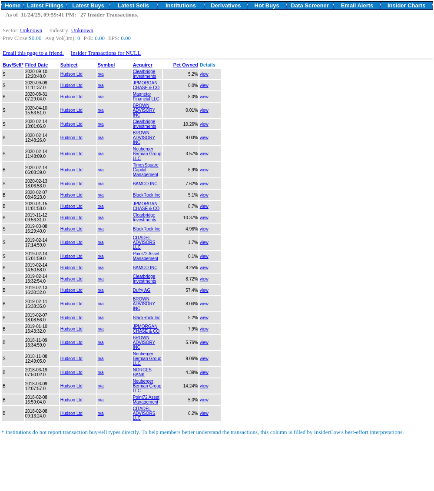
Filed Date (36, 64)
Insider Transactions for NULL (106, 53)
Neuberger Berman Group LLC (147, 154)
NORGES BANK (142, 372)
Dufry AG (142, 290)
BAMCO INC (145, 183)
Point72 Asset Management (146, 256)
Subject (69, 64)
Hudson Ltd (71, 74)
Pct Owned (185, 64)
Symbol (106, 64)
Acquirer (142, 64)
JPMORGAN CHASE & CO (146, 85)
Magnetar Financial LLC (146, 96)
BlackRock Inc (146, 195)
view (204, 74)
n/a (101, 74)
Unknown (31, 30)
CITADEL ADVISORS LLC (144, 242)
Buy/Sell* (13, 64)
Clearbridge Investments (144, 74)
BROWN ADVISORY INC (144, 110)
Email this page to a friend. (33, 53)
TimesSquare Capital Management (146, 170)
